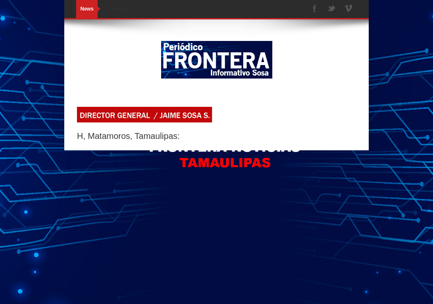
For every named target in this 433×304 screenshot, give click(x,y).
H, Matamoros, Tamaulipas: (128, 136)
